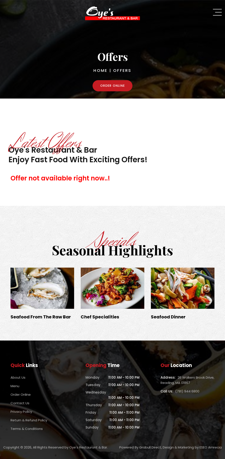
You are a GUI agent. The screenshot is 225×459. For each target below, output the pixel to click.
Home (100, 70)
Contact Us (20, 403)
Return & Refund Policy (29, 420)
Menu (15, 386)
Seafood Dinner (168, 317)
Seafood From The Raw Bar (41, 317)
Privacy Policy (21, 411)
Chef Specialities (100, 317)
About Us (18, 377)
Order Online (112, 85)
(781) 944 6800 (187, 391)
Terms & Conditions (27, 428)
